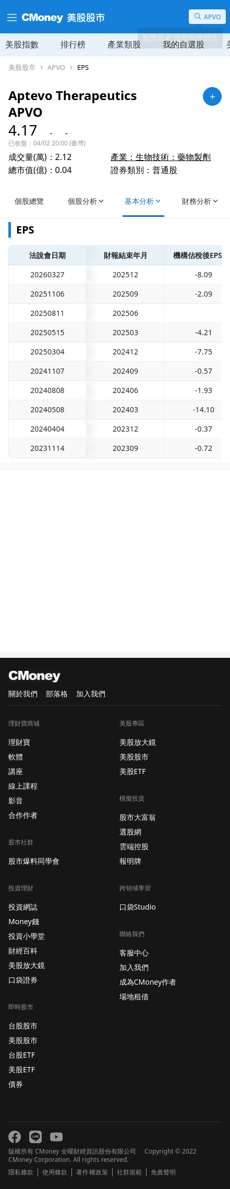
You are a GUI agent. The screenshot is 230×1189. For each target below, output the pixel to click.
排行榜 (73, 44)
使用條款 (54, 1172)
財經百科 (23, 950)
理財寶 (19, 742)
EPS (83, 67)
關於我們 (23, 693)
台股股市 (23, 1026)
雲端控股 (134, 846)
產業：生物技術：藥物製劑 (161, 157)
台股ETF (21, 1055)
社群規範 (129, 1172)
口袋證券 (23, 980)
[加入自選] (212, 96)
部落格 (57, 693)
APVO (56, 67)
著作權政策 (91, 1172)
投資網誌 (23, 907)
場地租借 (134, 996)
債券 (15, 1084)
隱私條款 (20, 1172)
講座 (15, 771)
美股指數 (22, 44)
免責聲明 (163, 1172)
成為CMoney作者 (148, 982)
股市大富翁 (137, 817)
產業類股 (124, 44)
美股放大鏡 (26, 965)
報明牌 (130, 861)
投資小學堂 (26, 936)
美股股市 (21, 67)
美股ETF (21, 1069)
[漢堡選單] (11, 16)
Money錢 (23, 921)
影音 (15, 800)
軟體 (15, 757)
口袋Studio (137, 907)
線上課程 (23, 786)
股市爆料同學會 (33, 861)
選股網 (130, 832)
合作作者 (23, 815)
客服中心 (134, 953)
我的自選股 (183, 44)
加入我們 (90, 693)
